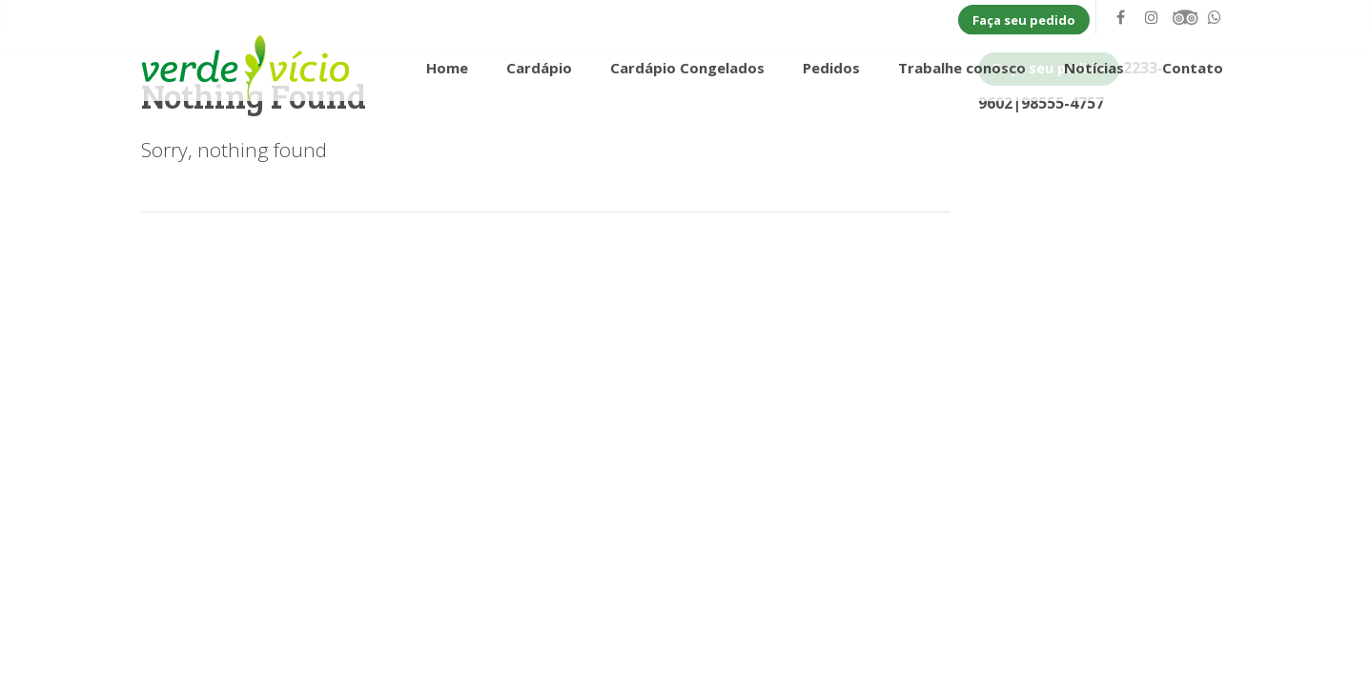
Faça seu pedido (1023, 20)
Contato (1192, 67)
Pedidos (831, 67)
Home (447, 67)
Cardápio (539, 67)
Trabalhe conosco (962, 67)
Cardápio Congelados (687, 67)
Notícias (1094, 67)
